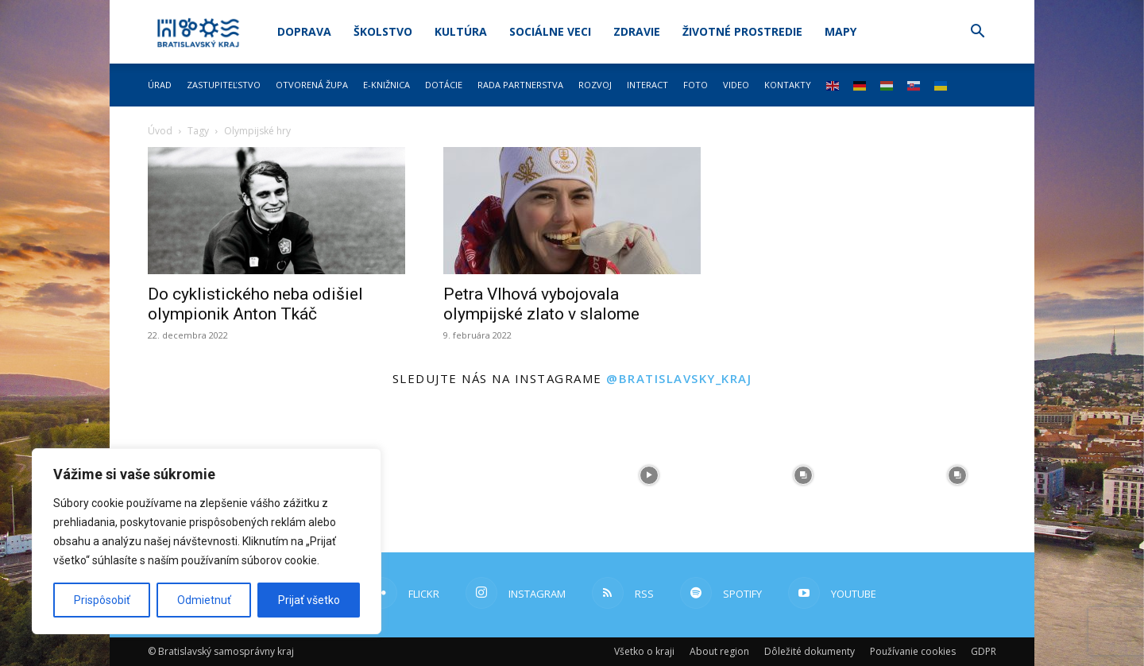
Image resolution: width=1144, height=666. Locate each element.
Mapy (840, 31)
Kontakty (787, 85)
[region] (206, 541)
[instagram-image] (495, 475)
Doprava (304, 31)
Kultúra (461, 31)
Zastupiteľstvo (224, 85)
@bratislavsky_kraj (679, 378)
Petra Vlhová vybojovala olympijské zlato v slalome (541, 304)
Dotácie (443, 85)
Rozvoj (595, 85)
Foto (695, 85)
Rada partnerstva (520, 85)
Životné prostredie (742, 31)
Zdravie (636, 31)
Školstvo (383, 31)
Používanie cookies (913, 651)
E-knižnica (386, 85)
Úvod (160, 130)
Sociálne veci (550, 31)
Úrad (160, 85)
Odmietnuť (204, 600)
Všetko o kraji (644, 651)
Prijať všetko (309, 600)
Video (736, 85)
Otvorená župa (312, 85)
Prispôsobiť (102, 600)
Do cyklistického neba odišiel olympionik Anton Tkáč (255, 304)
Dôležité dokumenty (809, 651)
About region (719, 651)
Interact (647, 85)
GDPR (983, 651)
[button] (977, 33)
